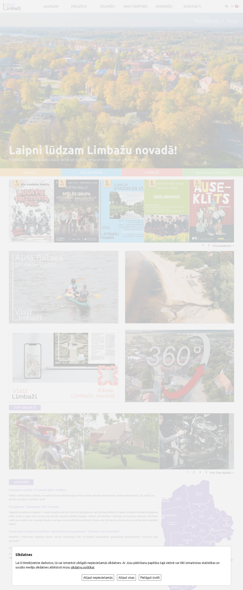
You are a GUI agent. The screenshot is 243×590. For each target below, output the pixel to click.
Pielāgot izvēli (150, 577)
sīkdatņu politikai (82, 567)
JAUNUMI (50, 6)
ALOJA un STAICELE (212, 172)
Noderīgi (164, 6)
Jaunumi (21, 482)
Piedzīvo (79, 6)
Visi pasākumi (222, 245)
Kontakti (192, 6)
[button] (205, 162)
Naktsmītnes (136, 6)
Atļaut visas (126, 577)
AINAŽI (30, 172)
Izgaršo (107, 6)
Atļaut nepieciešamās (98, 577)
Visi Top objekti (220, 472)
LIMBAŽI (152, 172)
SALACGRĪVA (91, 172)
